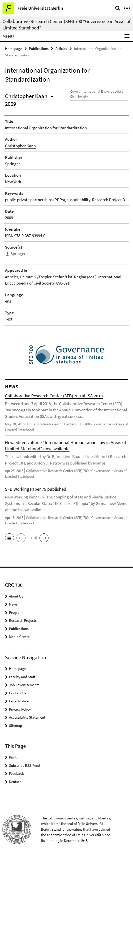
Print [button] (12, 830)
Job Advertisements (24, 758)
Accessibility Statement (27, 790)
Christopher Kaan (26, 96)
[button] (9, 611)
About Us (16, 669)
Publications (38, 48)
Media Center (19, 709)
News (13, 677)
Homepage (13, 48)
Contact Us (17, 766)
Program (15, 685)
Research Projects (22, 693)
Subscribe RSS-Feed (24, 838)
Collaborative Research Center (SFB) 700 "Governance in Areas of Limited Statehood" (66, 24)
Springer (18, 326)
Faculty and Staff (22, 750)
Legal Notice (18, 774)
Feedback (16, 846)
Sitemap (15, 798)
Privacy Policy (20, 782)
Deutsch (15, 854)
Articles (61, 48)
